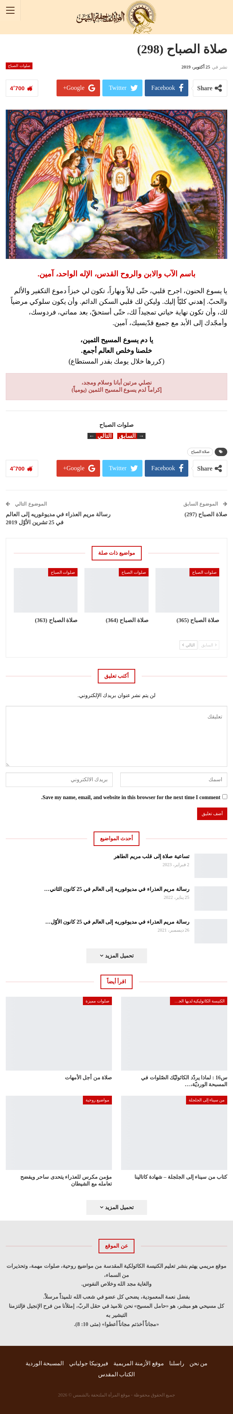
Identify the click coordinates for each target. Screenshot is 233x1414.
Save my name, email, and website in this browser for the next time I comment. (130, 797)
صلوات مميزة (97, 1001)
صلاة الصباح (200, 452)
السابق (209, 645)
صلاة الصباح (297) (205, 514)
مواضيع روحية (97, 1100)
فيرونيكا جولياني (88, 1363)
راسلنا (176, 1363)
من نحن (198, 1363)
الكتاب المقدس (116, 1374)
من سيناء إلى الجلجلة (207, 1100)
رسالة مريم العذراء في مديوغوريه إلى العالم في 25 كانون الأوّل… (117, 922)
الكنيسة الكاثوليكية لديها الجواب (198, 1001)
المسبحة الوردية (45, 1363)
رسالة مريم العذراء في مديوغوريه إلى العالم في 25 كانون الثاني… (116, 889)
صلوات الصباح (19, 66)
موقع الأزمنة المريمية (138, 1363)
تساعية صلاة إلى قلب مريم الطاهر (151, 856)
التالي (188, 645)
